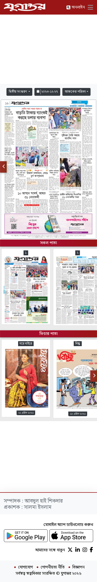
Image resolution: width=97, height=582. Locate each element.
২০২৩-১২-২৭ (47, 91)
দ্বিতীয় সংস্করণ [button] (18, 91)
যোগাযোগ (25, 567)
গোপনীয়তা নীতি (53, 567)
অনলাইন (75, 7)
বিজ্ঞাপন (78, 567)
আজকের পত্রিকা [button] (75, 91)
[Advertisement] (48, 49)
